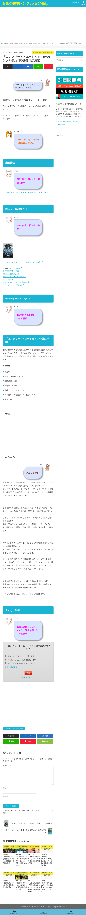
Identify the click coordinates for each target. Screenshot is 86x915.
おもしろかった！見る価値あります (20, 660)
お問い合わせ (75, 2)
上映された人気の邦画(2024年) (14, 728)
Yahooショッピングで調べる (14, 277)
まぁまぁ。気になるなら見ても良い (20, 656)
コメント (7, 766)
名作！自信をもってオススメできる (20, 663)
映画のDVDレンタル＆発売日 (25, 3)
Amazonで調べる (10, 274)
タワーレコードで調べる (13, 285)
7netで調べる (8, 279)
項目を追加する (11, 667)
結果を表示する (28, 677)
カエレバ (16, 268)
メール (5, 796)
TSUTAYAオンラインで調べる (15, 282)
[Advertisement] (43, 25)
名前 (4, 788)
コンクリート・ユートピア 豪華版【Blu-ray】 (22, 262)
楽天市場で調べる (10, 271)
